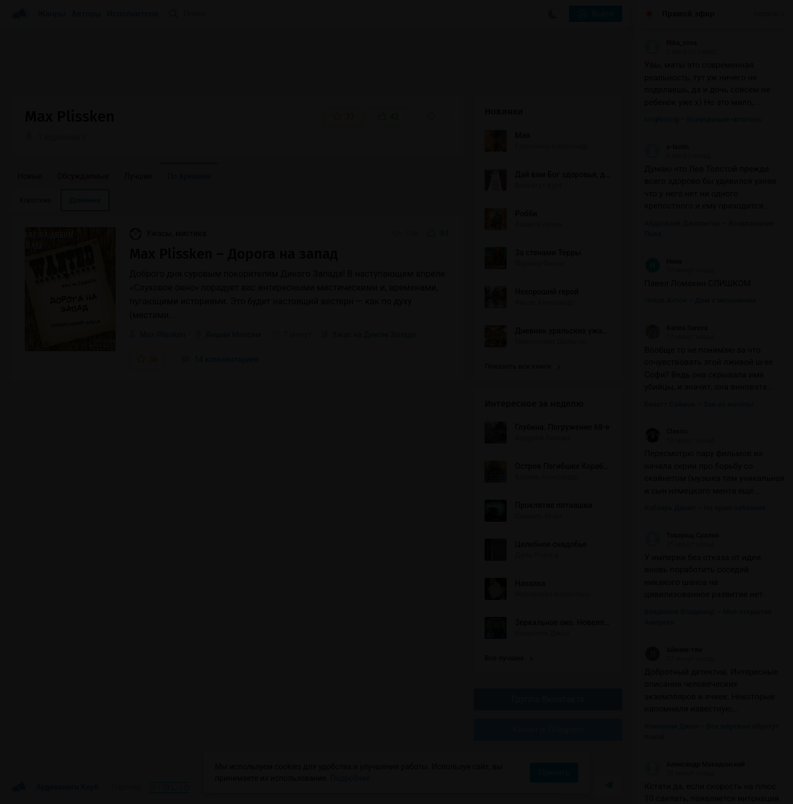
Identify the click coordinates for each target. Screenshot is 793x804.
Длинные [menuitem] (85, 200)
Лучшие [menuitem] (138, 176)
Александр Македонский (694, 764)
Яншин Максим (234, 334)
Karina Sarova (676, 328)
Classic (666, 431)
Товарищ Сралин (681, 535)
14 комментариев (220, 359)
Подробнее (350, 778)
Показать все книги (522, 366)
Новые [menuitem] (30, 176)
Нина (663, 261)
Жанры (51, 14)
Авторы (87, 14)
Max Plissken (162, 334)
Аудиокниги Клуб (55, 787)
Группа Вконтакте (548, 699)
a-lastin (666, 147)
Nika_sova (670, 43)
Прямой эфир (688, 14)
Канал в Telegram (548, 729)
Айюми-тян (673, 650)
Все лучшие (509, 658)
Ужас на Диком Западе (374, 334)
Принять (554, 772)
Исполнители (132, 14)
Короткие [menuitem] (35, 200)
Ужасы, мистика (168, 233)
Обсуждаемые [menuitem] (83, 176)
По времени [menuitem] (189, 176)
